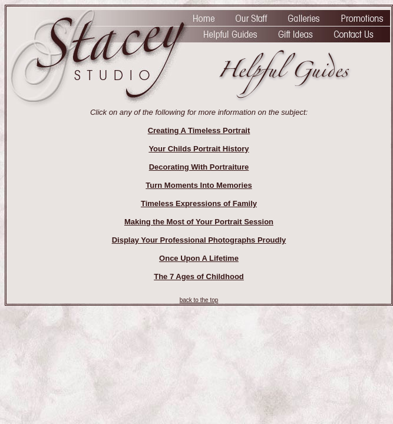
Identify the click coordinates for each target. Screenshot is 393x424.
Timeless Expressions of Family (199, 203)
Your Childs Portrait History (198, 148)
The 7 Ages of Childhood (199, 276)
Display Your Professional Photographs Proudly (199, 240)
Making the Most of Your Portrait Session (198, 221)
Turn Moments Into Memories (199, 185)
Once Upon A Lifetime (199, 258)
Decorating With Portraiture (199, 167)
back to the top (199, 300)
